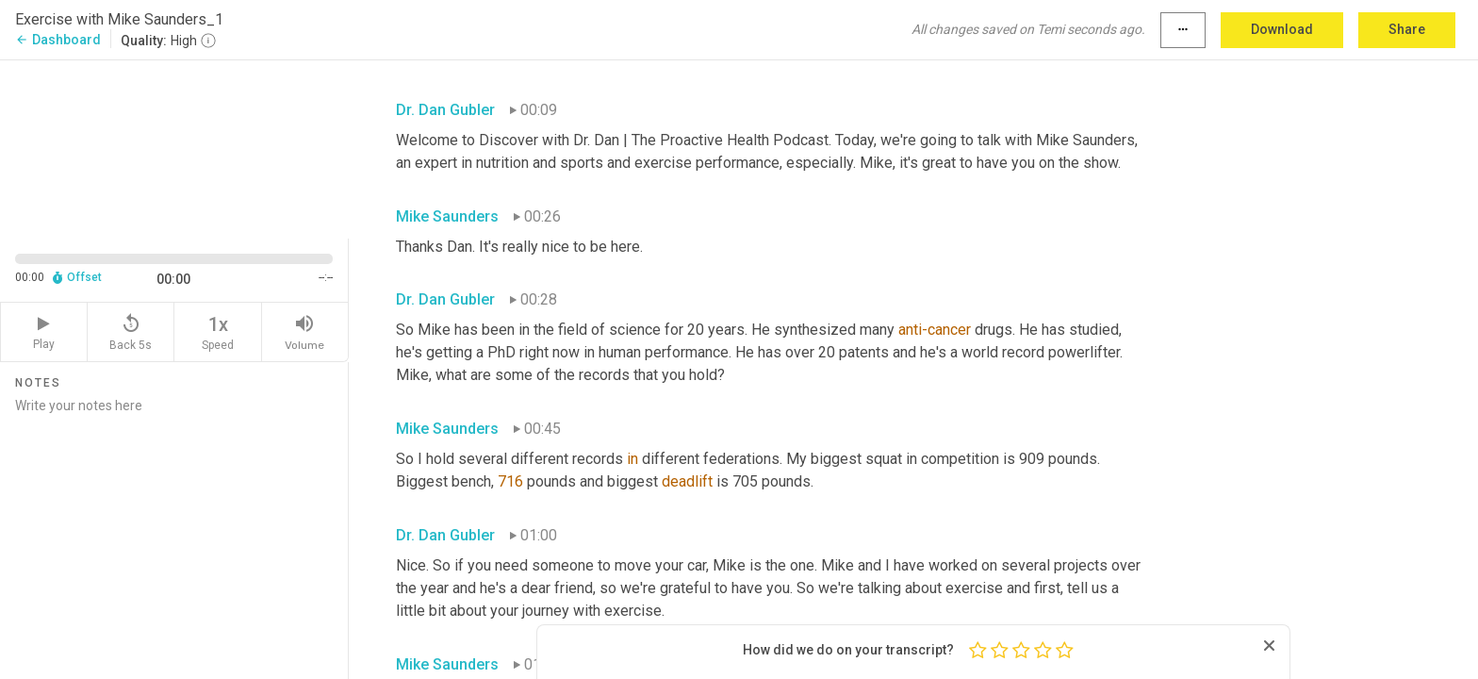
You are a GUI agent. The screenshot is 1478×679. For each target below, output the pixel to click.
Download (1282, 29)
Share (1406, 29)
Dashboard (58, 39)
